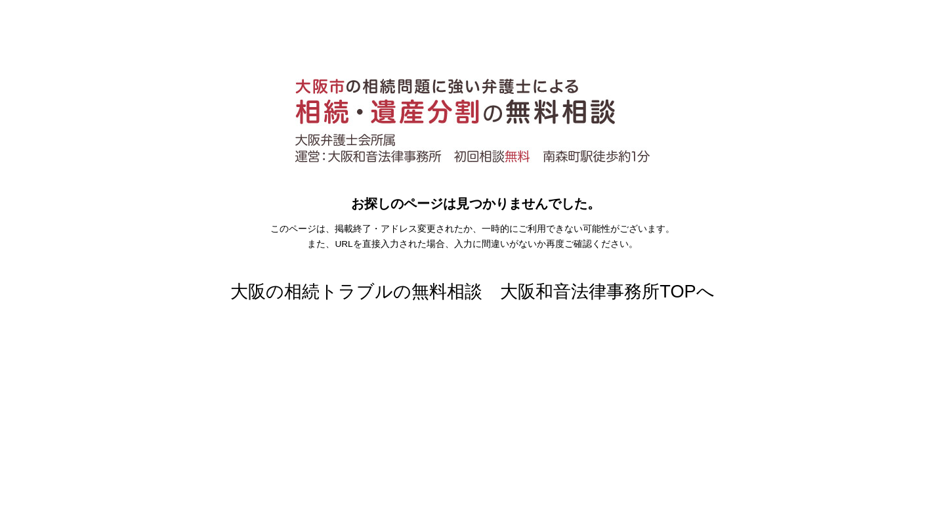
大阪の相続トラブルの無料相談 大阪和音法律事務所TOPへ (472, 291)
